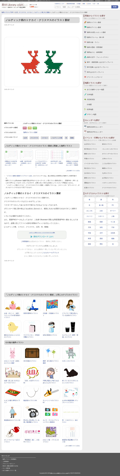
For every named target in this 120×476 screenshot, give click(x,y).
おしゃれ (89, 211)
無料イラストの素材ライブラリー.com (59, 473)
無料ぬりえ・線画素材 (95, 52)
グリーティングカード (95, 77)
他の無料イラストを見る (73, 170)
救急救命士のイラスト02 (12, 420)
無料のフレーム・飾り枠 (95, 37)
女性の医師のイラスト (50, 335)
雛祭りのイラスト (90, 154)
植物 (112, 238)
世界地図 (90, 109)
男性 (101, 244)
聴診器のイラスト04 (30, 400)
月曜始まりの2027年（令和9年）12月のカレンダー (11, 163)
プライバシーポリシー (9, 463)
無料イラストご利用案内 (87, 0)
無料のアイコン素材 (94, 27)
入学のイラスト (107, 158)
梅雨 (84, 3)
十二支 (113, 222)
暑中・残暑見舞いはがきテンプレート (100, 62)
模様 (89, 244)
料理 (89, 238)
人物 (112, 216)
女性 (101, 227)
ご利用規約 (25, 241)
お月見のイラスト (108, 178)
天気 (89, 227)
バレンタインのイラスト (110, 149)
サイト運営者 (6, 468)
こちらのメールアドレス (50, 252)
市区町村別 (91, 99)
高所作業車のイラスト (30, 313)
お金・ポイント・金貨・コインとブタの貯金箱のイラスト (12, 315)
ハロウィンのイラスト (109, 183)
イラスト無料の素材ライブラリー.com (19, 176)
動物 (48, 12)
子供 (112, 227)
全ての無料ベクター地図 (95, 89)
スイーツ (89, 216)
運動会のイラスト (90, 183)
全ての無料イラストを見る (111, 0)
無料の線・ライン (93, 42)
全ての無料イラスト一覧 (9, 470)
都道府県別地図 (71, 3)
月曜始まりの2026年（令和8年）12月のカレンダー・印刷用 (72, 163)
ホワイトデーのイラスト (110, 154)
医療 (101, 222)
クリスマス (22, 12)
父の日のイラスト (90, 173)
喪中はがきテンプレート (95, 72)
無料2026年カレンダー (95, 127)
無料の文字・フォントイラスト (98, 57)
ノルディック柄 (38, 12)
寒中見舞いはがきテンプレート (98, 67)
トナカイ (30, 12)
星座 (101, 238)
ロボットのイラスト (68, 361)
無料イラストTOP (7, 12)
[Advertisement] (42, 30)
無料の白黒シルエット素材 (96, 32)
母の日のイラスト (90, 168)
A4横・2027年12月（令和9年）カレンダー (25, 163)
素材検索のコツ (99, 0)
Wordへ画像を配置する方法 (10, 466)
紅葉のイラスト (89, 187)
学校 (89, 233)
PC (113, 205)
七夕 (94, 3)
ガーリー (113, 211)
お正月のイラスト (90, 144)
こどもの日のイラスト (109, 163)
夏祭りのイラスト (90, 178)
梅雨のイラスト (107, 168)
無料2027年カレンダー (95, 132)
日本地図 (90, 94)
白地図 (78, 3)
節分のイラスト (107, 144)
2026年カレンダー (60, 3)
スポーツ (101, 216)
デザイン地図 (91, 114)
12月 (16, 12)
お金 (101, 211)
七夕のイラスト (107, 173)
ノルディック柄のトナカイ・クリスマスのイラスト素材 (42, 232)
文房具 (113, 233)
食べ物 (101, 205)
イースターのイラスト (91, 163)
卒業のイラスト (89, 158)
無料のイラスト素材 (30, 132)
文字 (101, 233)
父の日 (89, 3)
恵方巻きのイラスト (90, 149)
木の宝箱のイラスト (30, 361)
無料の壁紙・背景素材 (95, 47)
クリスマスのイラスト (109, 187)
